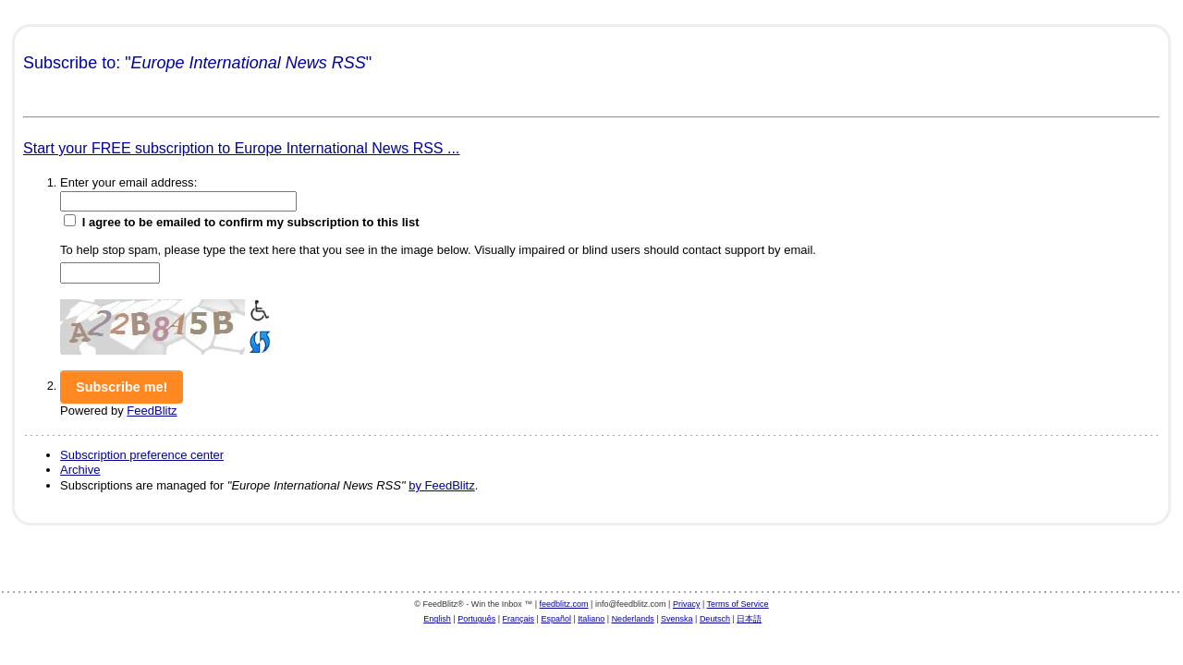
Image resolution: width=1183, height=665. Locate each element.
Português (476, 618)
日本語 (749, 618)
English (437, 618)
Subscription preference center (142, 455)
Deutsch (715, 618)
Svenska (677, 618)
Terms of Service (738, 604)
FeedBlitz (152, 410)
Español (556, 618)
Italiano (591, 618)
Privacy (687, 604)
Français (519, 618)
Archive (80, 470)
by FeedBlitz (442, 485)
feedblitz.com (564, 604)
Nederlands (633, 618)
